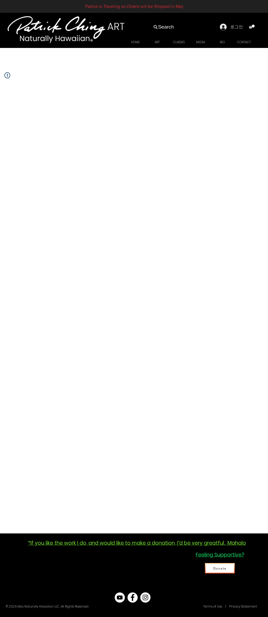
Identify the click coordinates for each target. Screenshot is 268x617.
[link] (252, 27)
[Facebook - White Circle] (132, 597)
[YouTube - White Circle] (120, 597)
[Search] (163, 27)
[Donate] (220, 568)
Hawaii (197, 606)
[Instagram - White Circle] (145, 597)
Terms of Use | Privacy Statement (230, 606)
